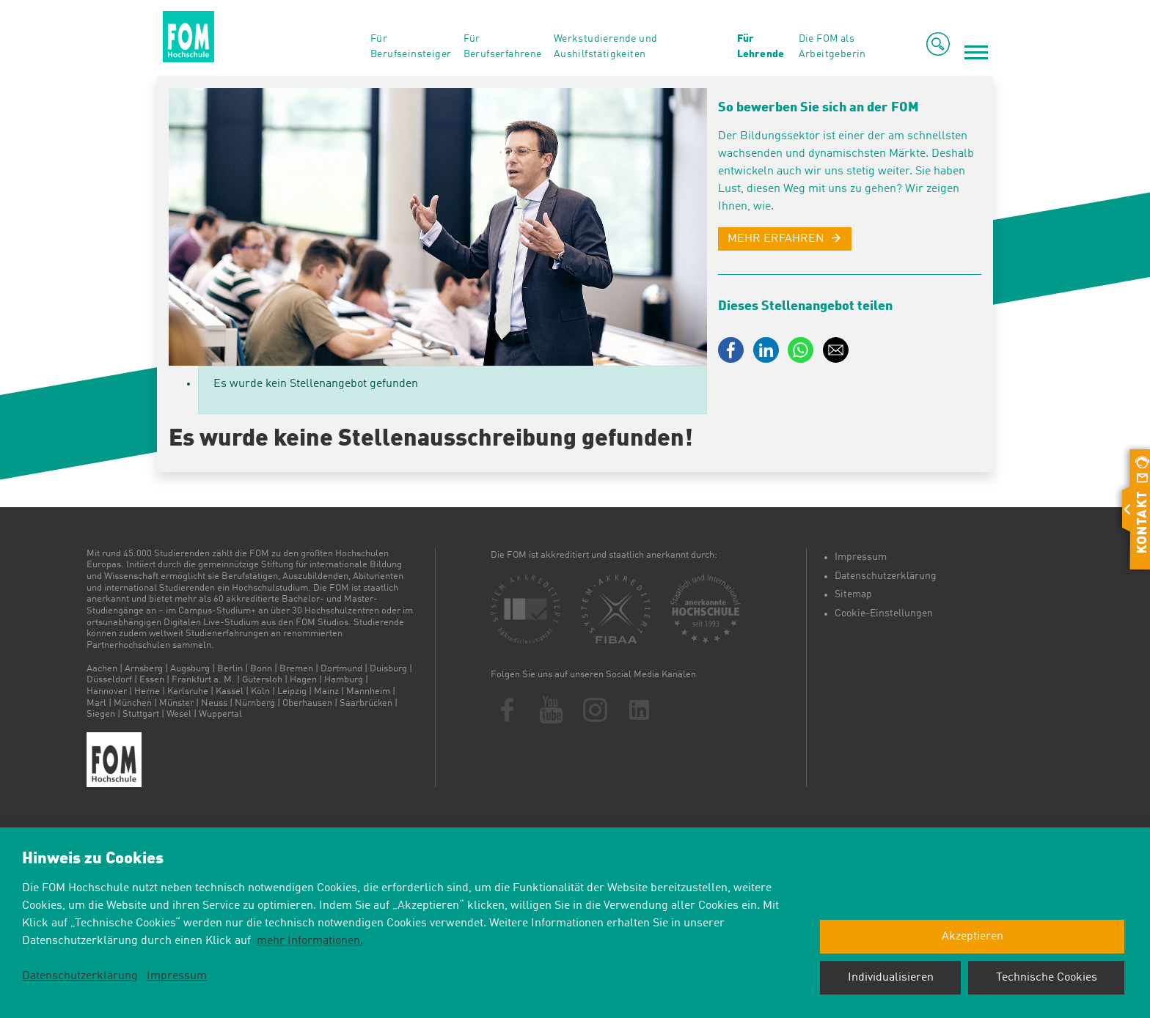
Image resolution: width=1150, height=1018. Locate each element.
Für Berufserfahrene (503, 46)
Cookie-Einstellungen (884, 613)
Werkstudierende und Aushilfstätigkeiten (606, 46)
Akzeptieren (972, 937)
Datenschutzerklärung (886, 576)
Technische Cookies (1046, 978)
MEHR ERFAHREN (776, 239)
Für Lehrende (760, 46)
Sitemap (853, 594)
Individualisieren (891, 978)
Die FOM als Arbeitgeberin (832, 46)
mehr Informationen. (310, 941)
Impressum (861, 557)
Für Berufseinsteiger (410, 46)
